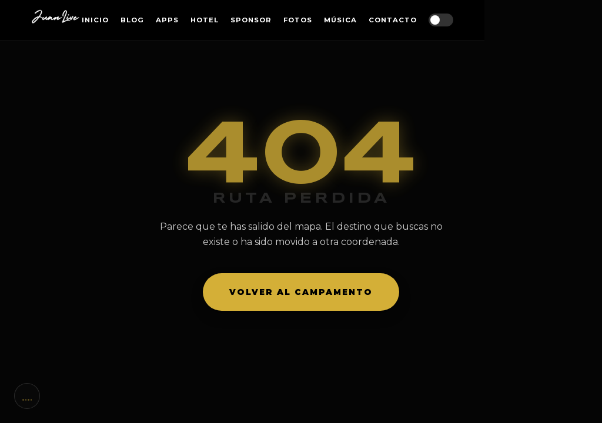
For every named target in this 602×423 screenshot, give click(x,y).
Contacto (393, 20)
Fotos (297, 20)
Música (340, 20)
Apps (167, 20)
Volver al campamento (301, 292)
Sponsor (251, 20)
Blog (132, 20)
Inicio (95, 20)
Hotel (204, 20)
